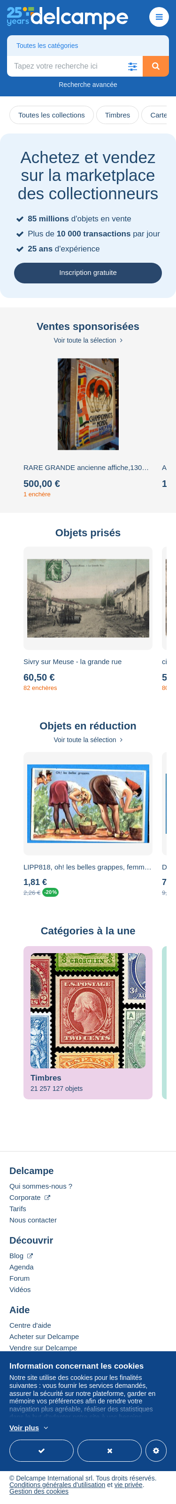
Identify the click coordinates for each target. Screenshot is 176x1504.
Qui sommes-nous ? (40, 1186)
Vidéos (20, 1289)
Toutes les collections (51, 115)
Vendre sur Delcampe (43, 1348)
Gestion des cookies (39, 1491)
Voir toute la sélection (88, 340)
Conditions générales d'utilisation (57, 1484)
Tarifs (17, 1209)
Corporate (29, 1197)
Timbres (117, 115)
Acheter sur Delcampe (44, 1336)
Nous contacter (33, 1220)
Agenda (21, 1267)
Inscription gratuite (88, 272)
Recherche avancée (88, 84)
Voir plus (24, 1428)
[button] (132, 66)
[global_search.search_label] (75, 66)
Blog (21, 1256)
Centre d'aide (30, 1325)
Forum (19, 1278)
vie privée (129, 1484)
